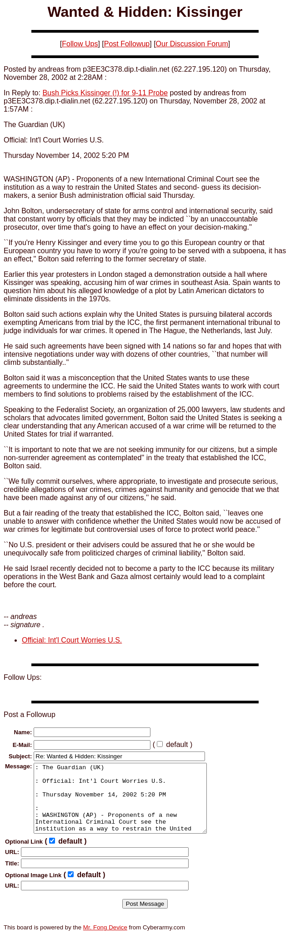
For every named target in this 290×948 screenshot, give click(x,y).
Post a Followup (29, 714)
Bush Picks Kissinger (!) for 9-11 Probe (105, 93)
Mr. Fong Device (105, 941)
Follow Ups (80, 44)
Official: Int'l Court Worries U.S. (72, 640)
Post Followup (127, 44)
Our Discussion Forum (192, 44)
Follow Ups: (23, 677)
